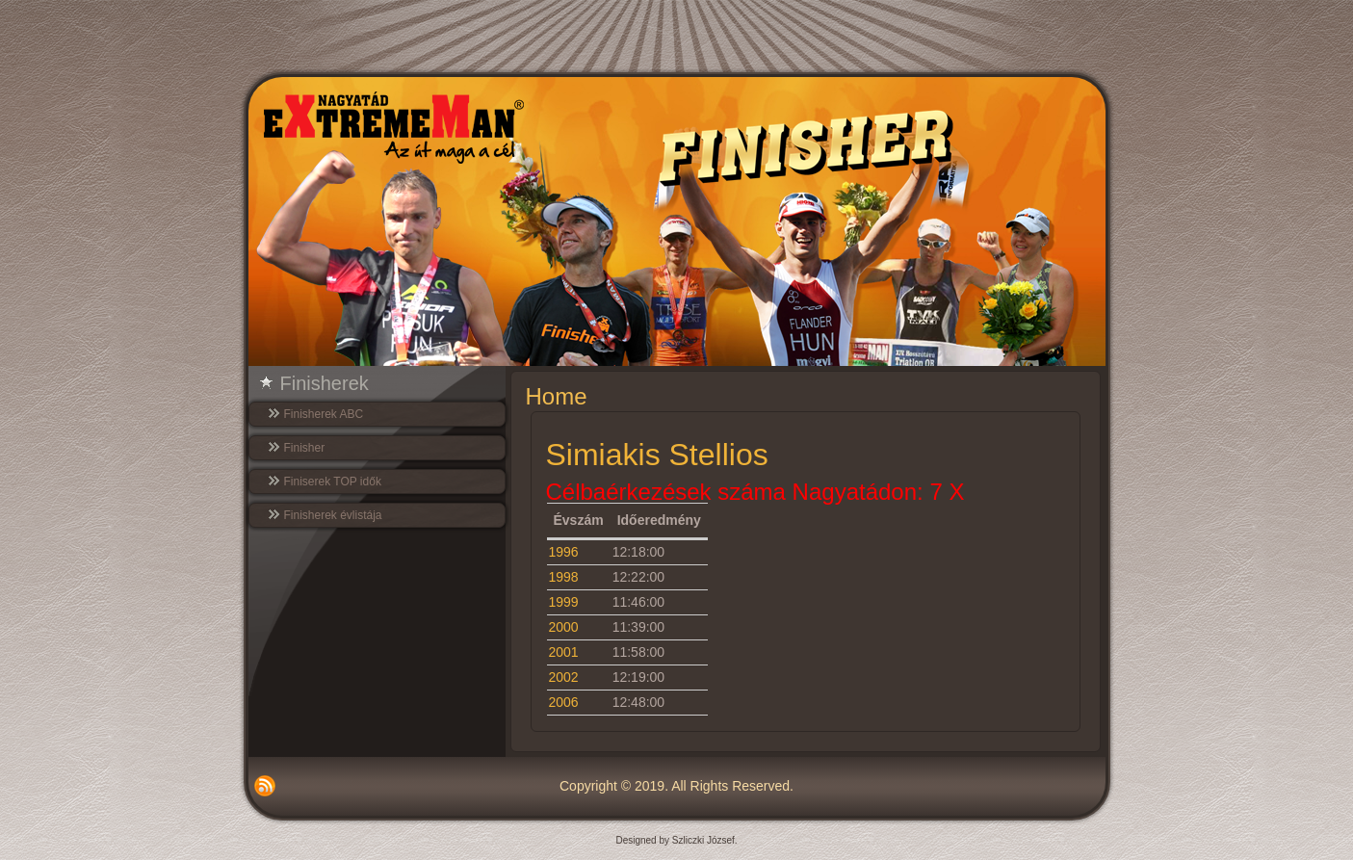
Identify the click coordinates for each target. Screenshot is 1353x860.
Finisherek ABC (324, 414)
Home (556, 396)
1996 (564, 552)
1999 (564, 602)
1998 (564, 577)
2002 (564, 677)
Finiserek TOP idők (332, 481)
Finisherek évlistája (333, 515)
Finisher (304, 448)
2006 (564, 702)
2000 (564, 627)
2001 (564, 652)
